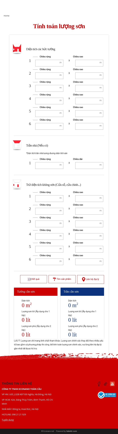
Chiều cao (78, 56)
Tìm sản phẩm (62, 279)
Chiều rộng (45, 56)
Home (6, 15)
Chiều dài (78, 159)
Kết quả (33, 279)
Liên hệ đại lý (90, 279)
